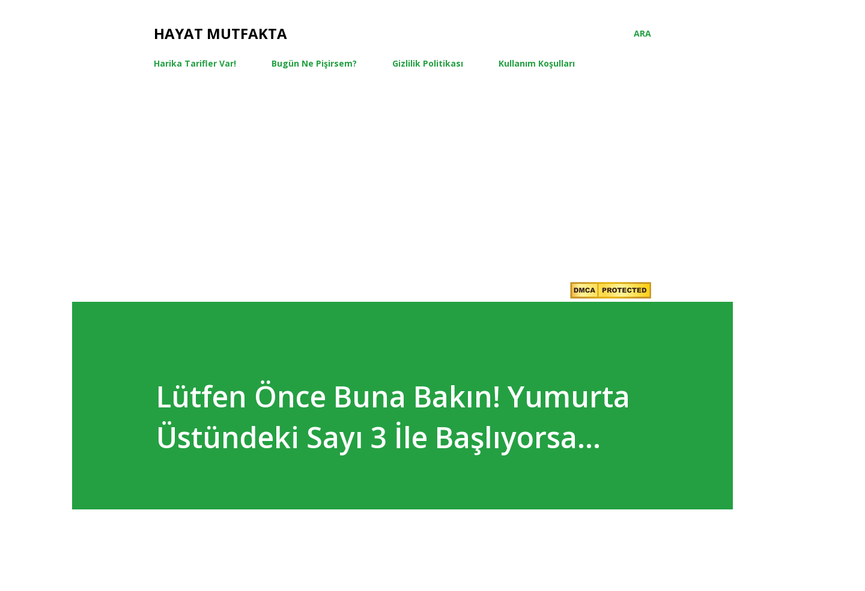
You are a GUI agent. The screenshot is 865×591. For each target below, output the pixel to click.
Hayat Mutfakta (220, 33)
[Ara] (642, 33)
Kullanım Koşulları (537, 63)
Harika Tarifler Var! (195, 63)
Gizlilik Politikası (427, 63)
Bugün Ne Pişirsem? (314, 63)
